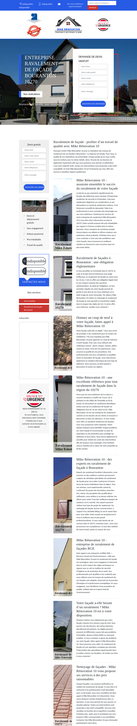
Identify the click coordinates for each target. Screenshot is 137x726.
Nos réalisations (31, 94)
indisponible (26, 4)
